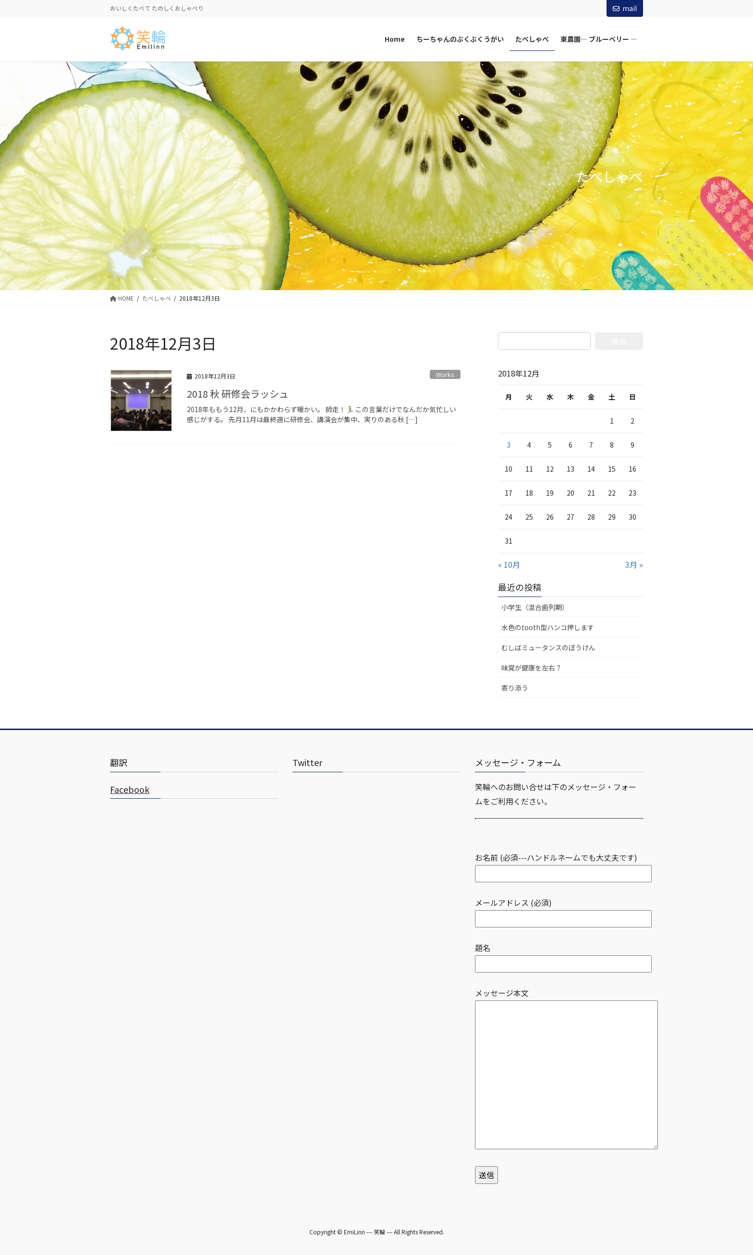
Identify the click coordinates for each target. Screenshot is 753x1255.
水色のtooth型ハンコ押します (547, 627)
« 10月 (509, 564)
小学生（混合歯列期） (535, 607)
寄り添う (514, 688)
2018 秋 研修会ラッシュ (238, 394)
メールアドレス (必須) (563, 910)
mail (625, 8)
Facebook (129, 789)
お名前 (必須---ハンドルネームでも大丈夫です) (563, 865)
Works (445, 374)
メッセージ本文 (566, 1069)
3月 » (634, 564)
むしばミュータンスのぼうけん (548, 647)
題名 (563, 955)
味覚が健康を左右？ (531, 667)
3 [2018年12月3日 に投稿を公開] (508, 445)
